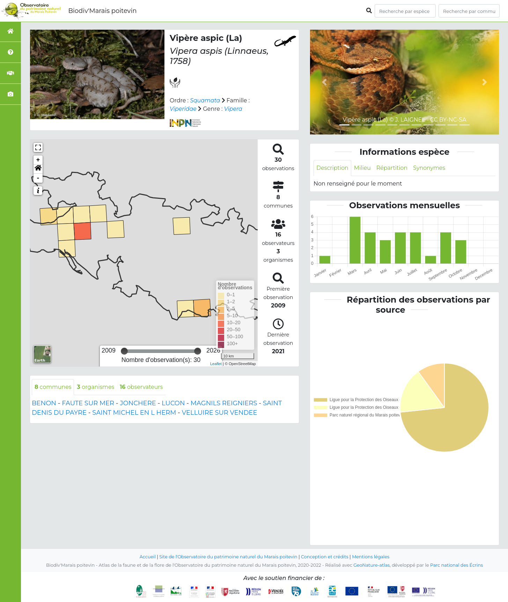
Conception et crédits (325, 556)
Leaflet (216, 364)
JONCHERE (138, 403)
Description (332, 168)
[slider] (124, 351)
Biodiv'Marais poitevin (102, 11)
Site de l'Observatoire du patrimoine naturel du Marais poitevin (228, 556)
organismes (96, 387)
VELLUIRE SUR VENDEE (219, 412)
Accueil (146, 556)
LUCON (173, 403)
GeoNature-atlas (371, 565)
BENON (44, 403)
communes (53, 387)
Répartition (392, 168)
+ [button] (38, 160)
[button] (38, 169)
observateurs (142, 387)
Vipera (233, 109)
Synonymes (430, 168)
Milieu (362, 168)
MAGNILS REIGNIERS (224, 403)
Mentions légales (372, 556)
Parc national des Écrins (457, 565)
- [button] (38, 178)
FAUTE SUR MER (88, 403)
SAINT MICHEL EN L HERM (134, 412)
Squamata (205, 100)
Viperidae (183, 109)
